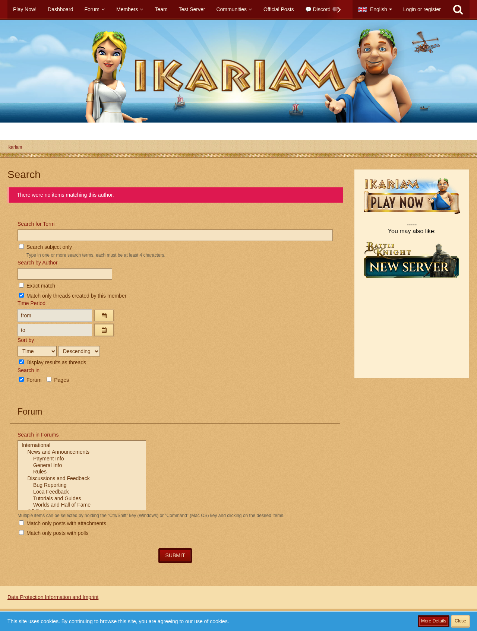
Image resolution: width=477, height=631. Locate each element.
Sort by (26, 340)
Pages (58, 380)
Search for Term (36, 224)
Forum (30, 380)
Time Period (31, 303)
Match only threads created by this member (72, 296)
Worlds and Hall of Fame (82, 505)
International (82, 445)
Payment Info (82, 459)
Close (460, 621)
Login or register (422, 9)
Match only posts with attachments (62, 523)
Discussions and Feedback (82, 478)
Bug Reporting (82, 485)
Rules (82, 472)
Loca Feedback (82, 492)
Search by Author (37, 263)
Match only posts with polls (53, 533)
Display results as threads (52, 362)
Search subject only (45, 247)
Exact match (37, 286)
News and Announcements (82, 452)
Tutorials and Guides (82, 498)
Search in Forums (38, 435)
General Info (82, 465)
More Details (433, 621)
